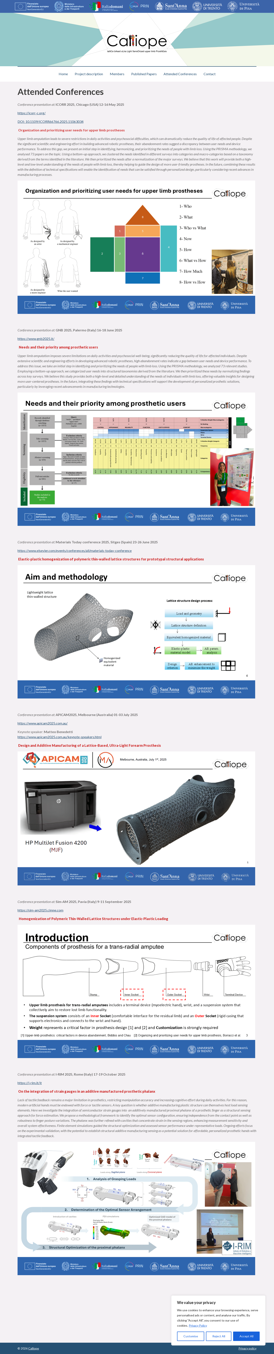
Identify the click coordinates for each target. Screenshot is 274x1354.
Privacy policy (247, 1348)
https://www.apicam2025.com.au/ (43, 723)
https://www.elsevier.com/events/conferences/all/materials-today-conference (75, 550)
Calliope (33, 1348)
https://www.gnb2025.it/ (36, 339)
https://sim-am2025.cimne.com (40, 910)
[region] (218, 1320)
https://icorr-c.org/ (32, 113)
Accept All (246, 1336)
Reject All (218, 1336)
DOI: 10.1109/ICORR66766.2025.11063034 (50, 121)
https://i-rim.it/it (30, 1083)
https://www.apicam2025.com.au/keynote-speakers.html (59, 737)
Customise (190, 1336)
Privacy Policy (198, 1325)
